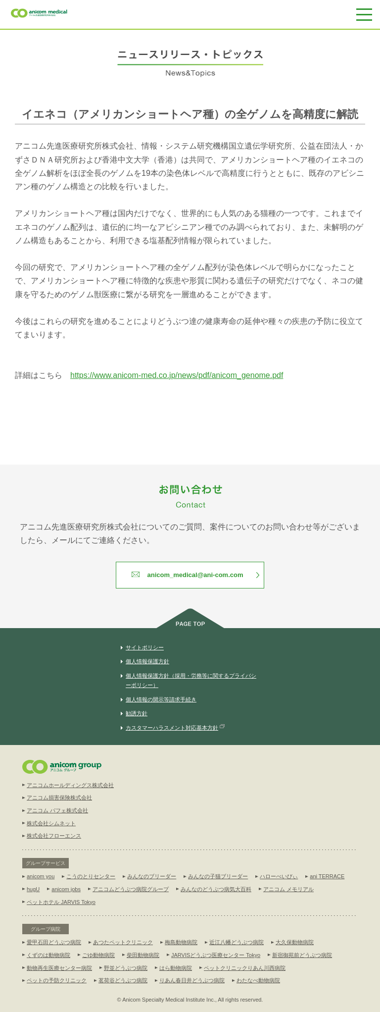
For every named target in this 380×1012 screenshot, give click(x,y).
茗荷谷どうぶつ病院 (122, 980)
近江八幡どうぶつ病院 (236, 942)
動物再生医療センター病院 (59, 968)
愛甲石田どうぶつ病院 (54, 942)
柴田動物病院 (143, 955)
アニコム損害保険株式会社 (59, 797)
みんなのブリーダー (151, 876)
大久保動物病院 (295, 942)
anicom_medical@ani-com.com (195, 575)
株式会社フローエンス (54, 836)
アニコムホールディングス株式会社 (70, 785)
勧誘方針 (136, 713)
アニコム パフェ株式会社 (57, 810)
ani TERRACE (327, 876)
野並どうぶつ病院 (125, 968)
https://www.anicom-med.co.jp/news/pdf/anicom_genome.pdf (176, 375)
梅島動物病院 (181, 942)
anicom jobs (66, 889)
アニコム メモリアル (288, 889)
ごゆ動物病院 (98, 955)
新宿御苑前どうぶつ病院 (302, 955)
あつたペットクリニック (123, 942)
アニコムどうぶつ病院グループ (131, 889)
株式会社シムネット (51, 823)
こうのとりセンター (90, 876)
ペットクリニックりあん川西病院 (244, 968)
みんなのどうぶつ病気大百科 (216, 889)
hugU (33, 889)
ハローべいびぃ (279, 876)
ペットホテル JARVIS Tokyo (61, 902)
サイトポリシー (145, 647)
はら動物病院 (175, 968)
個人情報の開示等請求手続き (161, 699)
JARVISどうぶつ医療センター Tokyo (215, 955)
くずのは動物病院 (48, 955)
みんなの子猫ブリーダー (218, 876)
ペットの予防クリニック (57, 980)
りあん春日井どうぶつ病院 (192, 980)
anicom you (40, 876)
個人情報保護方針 (147, 661)
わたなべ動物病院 (258, 980)
